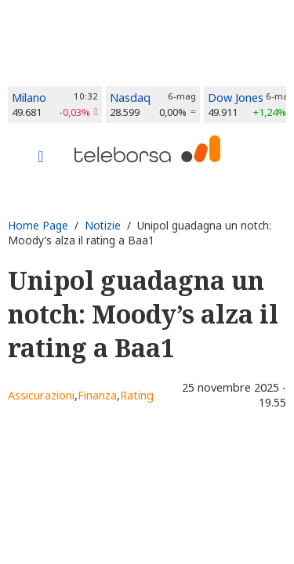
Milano (29, 97)
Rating (137, 395)
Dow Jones (235, 97)
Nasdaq (130, 97)
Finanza (97, 395)
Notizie (103, 225)
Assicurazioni (41, 395)
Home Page (38, 225)
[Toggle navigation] (41, 158)
